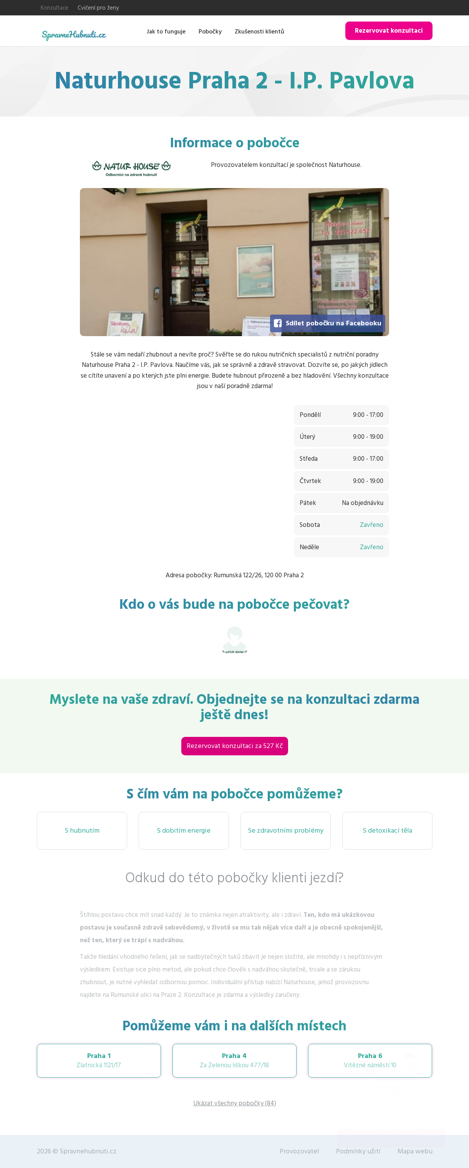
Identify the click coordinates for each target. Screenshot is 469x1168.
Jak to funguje (166, 31)
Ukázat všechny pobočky (234, 1103)
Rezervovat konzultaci (389, 30)
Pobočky (210, 31)
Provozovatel (299, 1151)
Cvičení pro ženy (98, 8)
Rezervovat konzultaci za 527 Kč (235, 746)
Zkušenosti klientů (259, 31)
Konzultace (54, 8)
